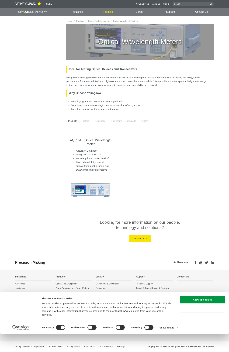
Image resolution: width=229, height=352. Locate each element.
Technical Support (144, 284)
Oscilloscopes (62, 297)
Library (139, 11)
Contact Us (201, 11)
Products (108, 11)
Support (170, 11)
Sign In (166, 4)
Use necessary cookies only (202, 327)
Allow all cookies (202, 317)
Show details (167, 345)
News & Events (142, 4)
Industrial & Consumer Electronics (31, 301)
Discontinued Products (146, 305)
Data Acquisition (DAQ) (66, 292)
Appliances (20, 288)
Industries (77, 11)
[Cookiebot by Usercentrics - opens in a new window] (21, 345)
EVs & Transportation (25, 297)
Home (70, 21)
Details (83, 121)
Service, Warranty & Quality (149, 292)
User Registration (144, 301)
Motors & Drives (22, 305)
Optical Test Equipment (98, 21)
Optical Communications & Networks (32, 309)
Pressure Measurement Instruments (72, 308)
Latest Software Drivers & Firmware (152, 288)
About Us (156, 4)
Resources (95, 121)
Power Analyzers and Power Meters (72, 288)
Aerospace (20, 284)
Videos (136, 121)
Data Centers (21, 292)
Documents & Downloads (116, 121)
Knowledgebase (143, 297)
